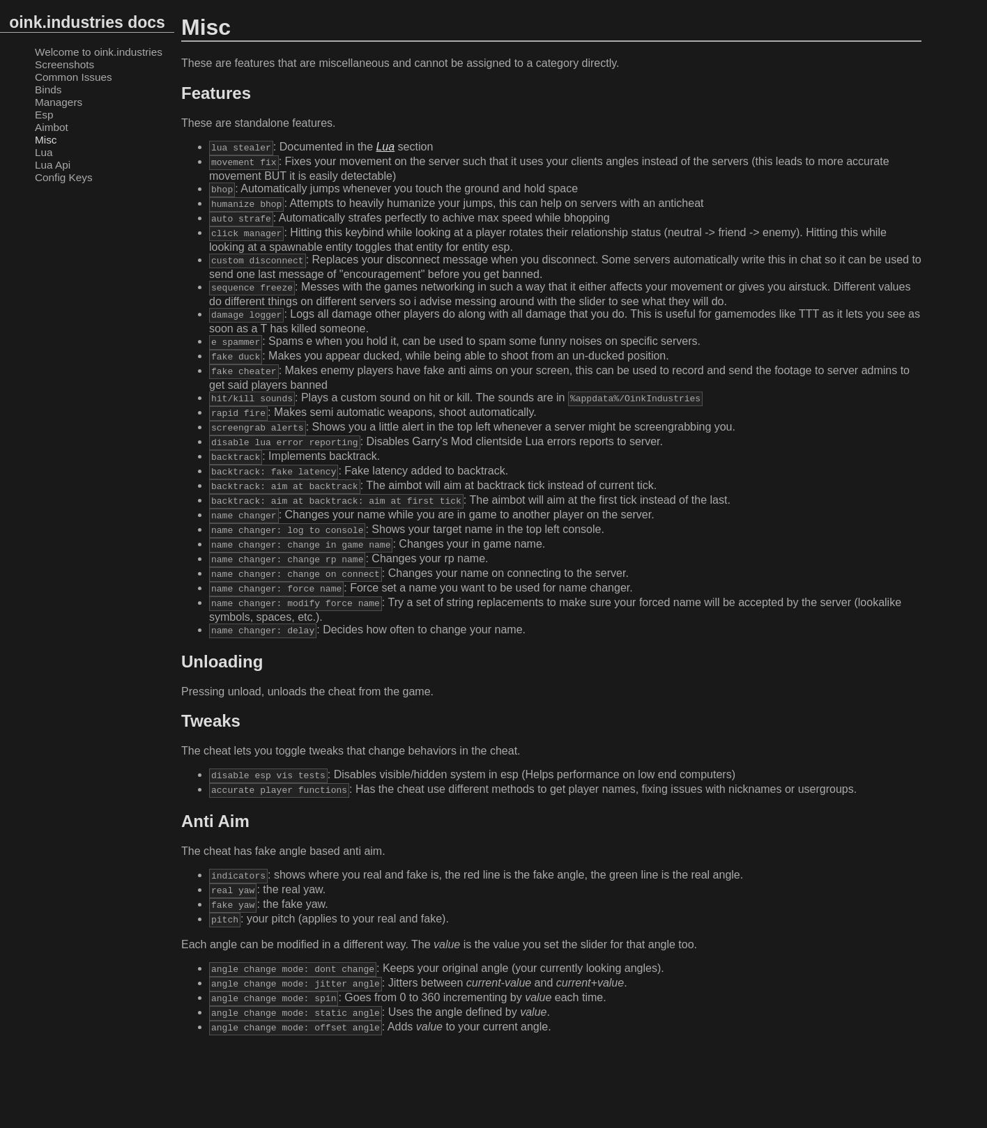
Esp (44, 115)
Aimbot (51, 127)
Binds (48, 89)
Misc (46, 140)
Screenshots (64, 64)
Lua (44, 152)
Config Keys (64, 177)
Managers (58, 102)
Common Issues (73, 77)
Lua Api (52, 165)
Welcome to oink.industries (98, 52)
